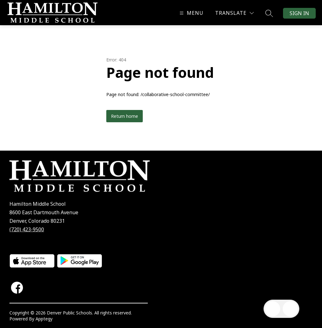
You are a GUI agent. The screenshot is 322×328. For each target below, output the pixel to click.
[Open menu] (190, 13)
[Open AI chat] (290, 308)
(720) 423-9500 (26, 229)
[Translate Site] (234, 13)
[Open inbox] (272, 308)
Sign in (299, 13)
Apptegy (44, 319)
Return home (124, 116)
